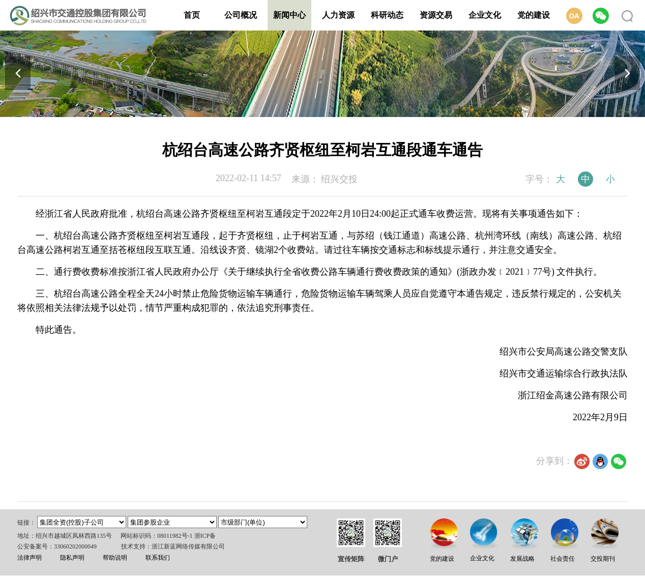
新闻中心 (289, 15)
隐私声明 (72, 557)
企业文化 (484, 15)
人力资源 (338, 15)
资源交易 (436, 15)
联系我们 (157, 557)
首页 (192, 15)
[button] (627, 73)
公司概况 (240, 15)
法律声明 (29, 557)
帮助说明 (115, 557)
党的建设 (533, 15)
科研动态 (387, 15)
